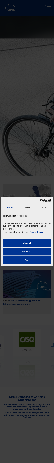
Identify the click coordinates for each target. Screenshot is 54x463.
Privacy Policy (36, 232)
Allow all (27, 243)
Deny (27, 260)
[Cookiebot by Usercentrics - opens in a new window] (39, 200)
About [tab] (44, 207)
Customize (27, 252)
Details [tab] (27, 207)
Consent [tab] (9, 207)
